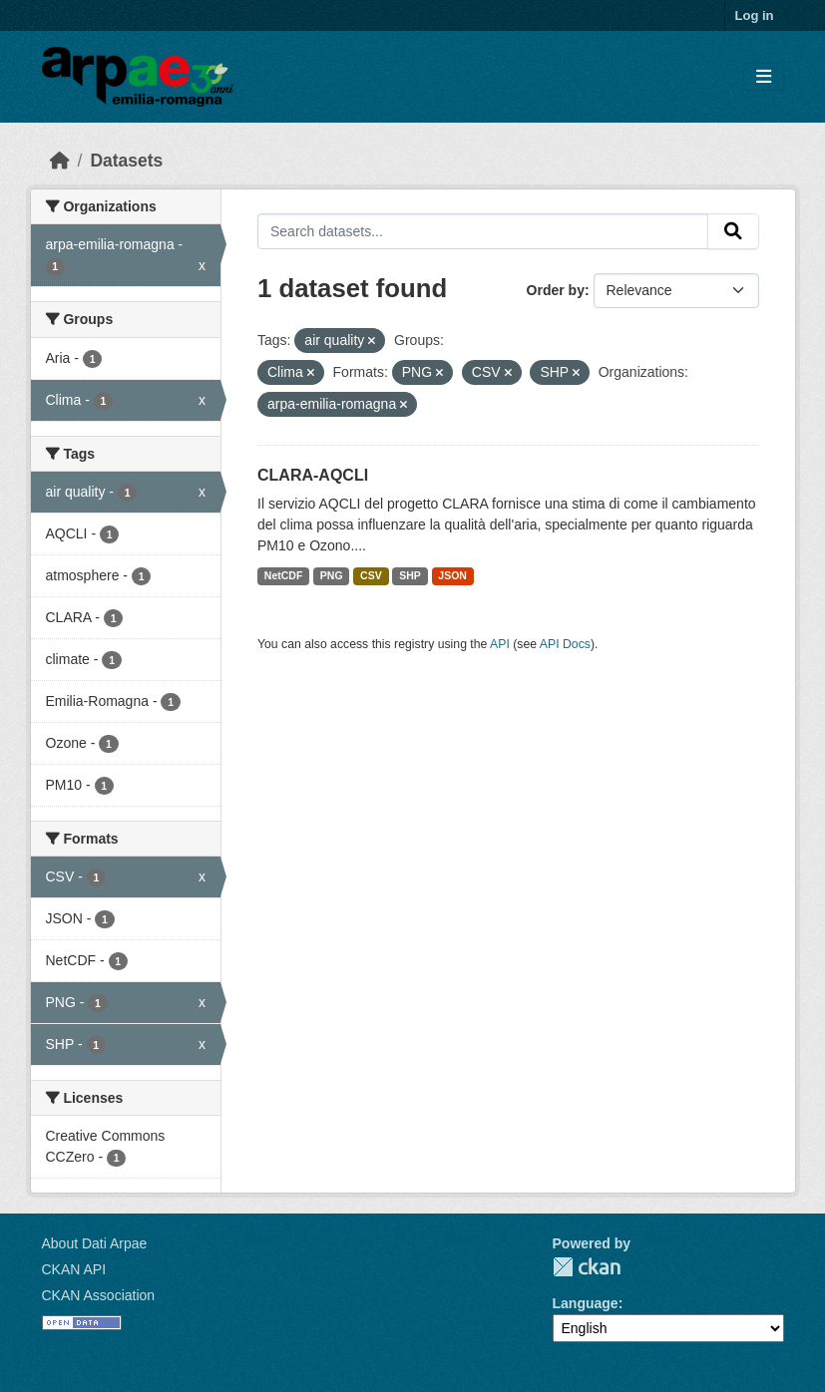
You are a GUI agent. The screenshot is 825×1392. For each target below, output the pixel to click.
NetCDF (283, 575)
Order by (556, 290)
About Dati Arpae (95, 1243)
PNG (331, 575)
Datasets (126, 161)
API (500, 644)
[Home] (60, 161)
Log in (754, 15)
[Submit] (733, 231)
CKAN (586, 1266)
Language (586, 1303)
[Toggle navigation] (763, 77)
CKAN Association (99, 1295)
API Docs (565, 644)
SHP (410, 575)
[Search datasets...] (482, 231)
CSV (371, 575)
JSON (452, 575)
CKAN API (74, 1269)
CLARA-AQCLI (312, 475)
